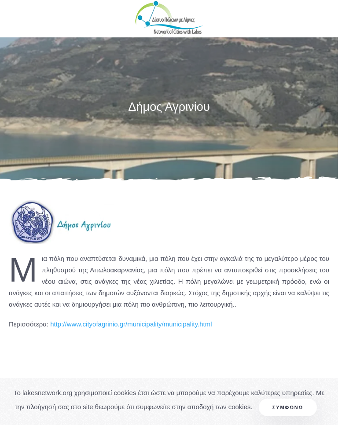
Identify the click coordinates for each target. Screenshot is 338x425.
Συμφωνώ (287, 407)
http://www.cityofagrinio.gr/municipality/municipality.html (131, 324)
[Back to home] (169, 18)
